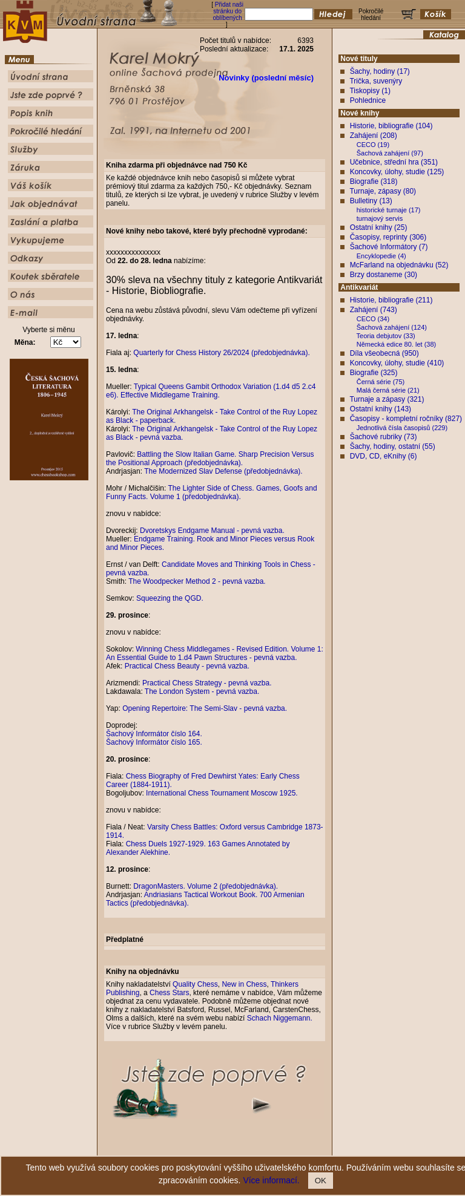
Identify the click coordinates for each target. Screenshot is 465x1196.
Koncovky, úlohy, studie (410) (397, 363)
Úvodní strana (133, 1149)
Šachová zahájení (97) (390, 153)
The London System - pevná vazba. (202, 691)
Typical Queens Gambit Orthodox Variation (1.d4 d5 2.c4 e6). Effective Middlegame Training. (210, 390)
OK (320, 1180)
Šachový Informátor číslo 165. (154, 742)
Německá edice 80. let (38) (396, 344)
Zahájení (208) (373, 135)
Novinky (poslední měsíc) (266, 77)
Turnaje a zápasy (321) (386, 399)
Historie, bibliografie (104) (391, 126)
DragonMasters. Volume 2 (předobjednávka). (205, 886)
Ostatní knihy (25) (378, 227)
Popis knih (225, 1149)
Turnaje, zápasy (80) (382, 191)
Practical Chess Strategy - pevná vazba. (206, 683)
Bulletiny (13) (371, 201)
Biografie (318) (374, 181)
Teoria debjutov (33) (386, 335)
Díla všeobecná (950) (384, 353)
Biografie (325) (374, 372)
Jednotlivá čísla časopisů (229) (402, 427)
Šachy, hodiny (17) (380, 71)
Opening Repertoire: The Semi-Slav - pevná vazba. (204, 708)
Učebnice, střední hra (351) (394, 162)
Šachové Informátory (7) (389, 247)
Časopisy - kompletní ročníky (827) (406, 418)
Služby (306, 1149)
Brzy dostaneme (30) (383, 274)
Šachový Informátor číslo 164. (154, 734)
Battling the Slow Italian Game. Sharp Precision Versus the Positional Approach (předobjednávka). (210, 458)
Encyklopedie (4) (381, 256)
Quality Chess (195, 984)
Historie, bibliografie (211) (391, 300)
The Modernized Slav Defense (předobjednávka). (223, 471)
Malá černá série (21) (388, 390)
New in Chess (244, 984)
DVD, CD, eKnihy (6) (383, 456)
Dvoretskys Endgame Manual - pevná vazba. (212, 530)
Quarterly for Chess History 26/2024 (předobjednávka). (221, 352)
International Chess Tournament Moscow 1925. (222, 793)
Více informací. (271, 1180)
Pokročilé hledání (268, 1149)
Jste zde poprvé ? (181, 1149)
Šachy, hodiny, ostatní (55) (392, 446)
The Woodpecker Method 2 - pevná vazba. (197, 581)
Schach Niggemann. (279, 1018)
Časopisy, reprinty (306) (388, 237)
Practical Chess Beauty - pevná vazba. (187, 666)
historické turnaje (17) (389, 210)
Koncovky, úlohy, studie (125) (397, 172)
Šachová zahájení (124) (392, 327)
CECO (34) (373, 318)
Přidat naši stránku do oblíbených (228, 11)
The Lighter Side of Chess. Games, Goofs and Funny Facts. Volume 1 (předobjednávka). (211, 492)
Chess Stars (169, 992)
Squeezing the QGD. (169, 598)
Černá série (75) (380, 381)
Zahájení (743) (373, 310)
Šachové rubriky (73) (383, 437)
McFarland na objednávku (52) (399, 265)
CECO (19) (373, 144)
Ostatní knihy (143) (380, 409)
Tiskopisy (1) (370, 91)
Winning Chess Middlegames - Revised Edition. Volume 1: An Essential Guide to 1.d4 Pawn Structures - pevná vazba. (214, 653)
